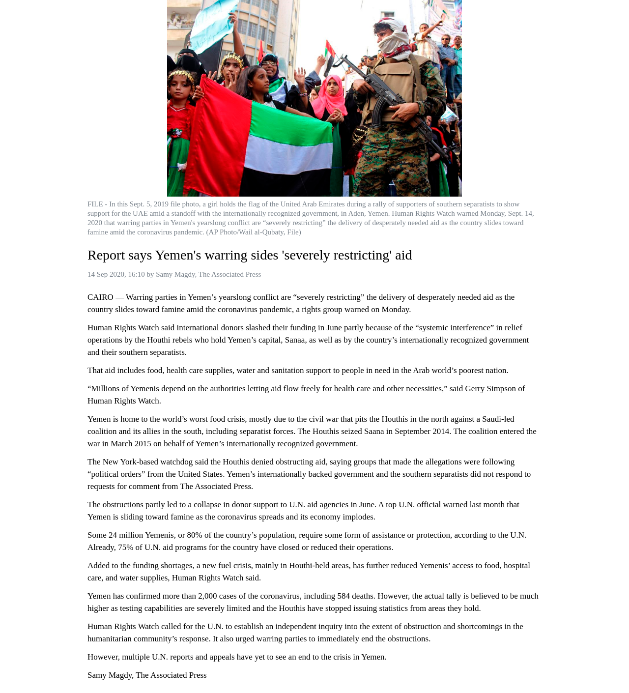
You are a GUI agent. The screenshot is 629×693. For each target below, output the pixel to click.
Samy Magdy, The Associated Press (208, 274)
